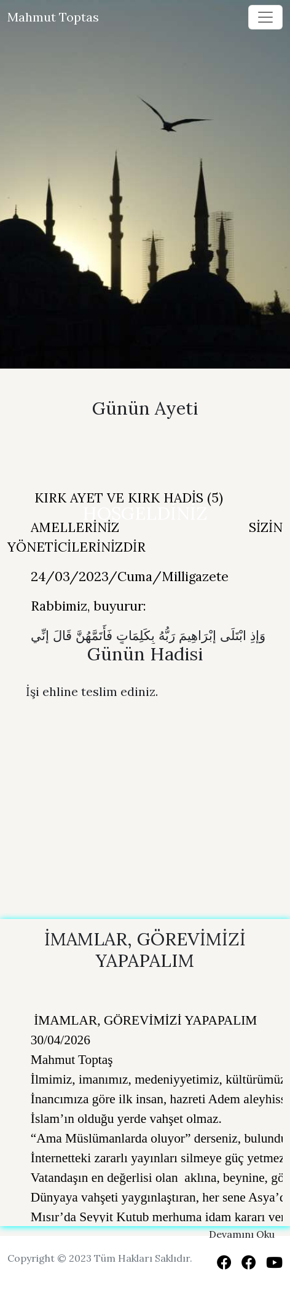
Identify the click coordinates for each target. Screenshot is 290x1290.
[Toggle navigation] (265, 17)
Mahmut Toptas (53, 17)
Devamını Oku (242, 1234)
